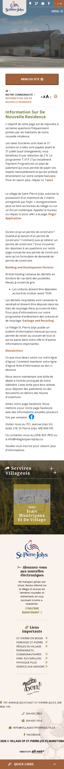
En (61, 4)
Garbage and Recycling (38, 320)
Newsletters (14, 351)
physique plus (26, 662)
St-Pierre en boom (29, 638)
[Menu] (57, 11)
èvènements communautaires (28, 652)
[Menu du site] (32, 79)
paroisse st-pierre (29, 642)
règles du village (28, 646)
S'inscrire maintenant (32, 610)
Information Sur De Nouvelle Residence (18, 100)
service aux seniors (30, 666)
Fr (55, 4)
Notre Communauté (19, 94)
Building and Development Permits (29, 267)
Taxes (49, 180)
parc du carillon (28, 658)
